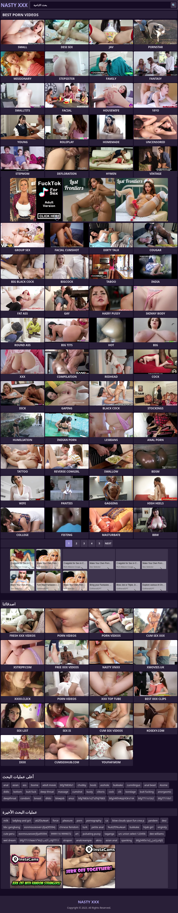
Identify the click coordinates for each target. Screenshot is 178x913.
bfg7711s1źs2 (146, 798)
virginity (162, 827)
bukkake (118, 785)
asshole (104, 785)
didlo (6, 791)
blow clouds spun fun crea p (128, 820)
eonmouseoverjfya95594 (33, 833)
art (77, 833)
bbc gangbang (11, 827)
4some (163, 785)
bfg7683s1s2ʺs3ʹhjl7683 (91, 798)
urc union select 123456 (131, 833)
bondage (131, 791)
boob (93, 785)
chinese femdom (69, 827)
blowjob (59, 798)
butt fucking (147, 791)
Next (108, 543)
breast (37, 798)
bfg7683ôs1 (66, 785)
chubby (82, 785)
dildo (48, 798)
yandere (153, 820)
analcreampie (84, 840)
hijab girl (148, 827)
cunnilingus (133, 785)
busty (90, 791)
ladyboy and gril (22, 820)
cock (111, 791)
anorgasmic (164, 791)
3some (34, 785)
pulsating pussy (92, 833)
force (55, 820)
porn (79, 820)
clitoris (101, 791)
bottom (17, 791)
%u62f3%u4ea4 (116, 827)
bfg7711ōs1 (164, 798)
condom (25, 798)
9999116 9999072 (61, 833)
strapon (67, 840)
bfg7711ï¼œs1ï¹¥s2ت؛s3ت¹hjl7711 (39, 840)
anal (5, 785)
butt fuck (31, 791)
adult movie (49, 785)
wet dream (9, 840)
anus (71, 798)
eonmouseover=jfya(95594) (39, 827)
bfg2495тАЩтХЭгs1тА (121, 798)
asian (16, 785)
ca (107, 820)
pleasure (67, 820)
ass (24, 785)
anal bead (150, 785)
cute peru (8, 833)
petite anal (97, 827)
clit (119, 791)
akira (98, 840)
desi (164, 820)
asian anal (111, 840)
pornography (93, 820)
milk (5, 820)
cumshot (77, 791)
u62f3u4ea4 (41, 820)
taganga (109, 833)
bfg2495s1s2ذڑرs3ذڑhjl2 (149, 840)
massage (63, 791)
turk (85, 827)
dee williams (157, 833)
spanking (126, 840)
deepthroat (9, 798)
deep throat (47, 791)
